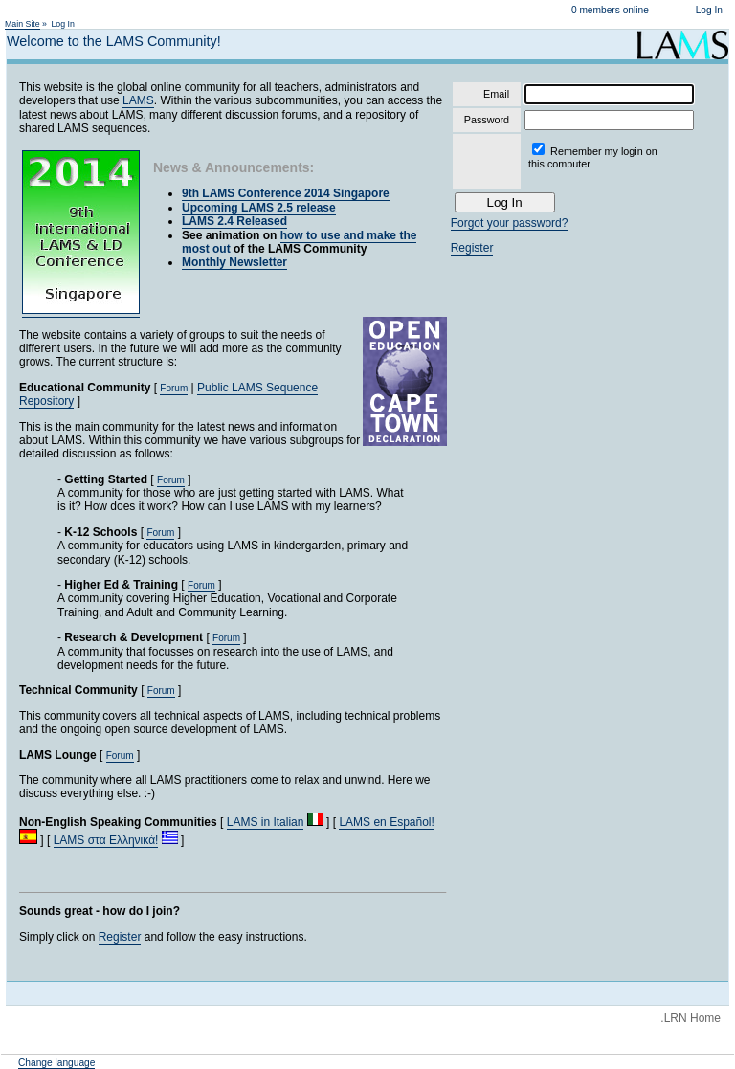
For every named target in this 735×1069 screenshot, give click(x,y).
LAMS (138, 100)
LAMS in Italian (265, 822)
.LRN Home (690, 1018)
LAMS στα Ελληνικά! (106, 840)
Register (120, 937)
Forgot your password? (509, 223)
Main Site (22, 24)
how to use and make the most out (299, 242)
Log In (709, 10)
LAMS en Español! (386, 822)
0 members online (610, 10)
